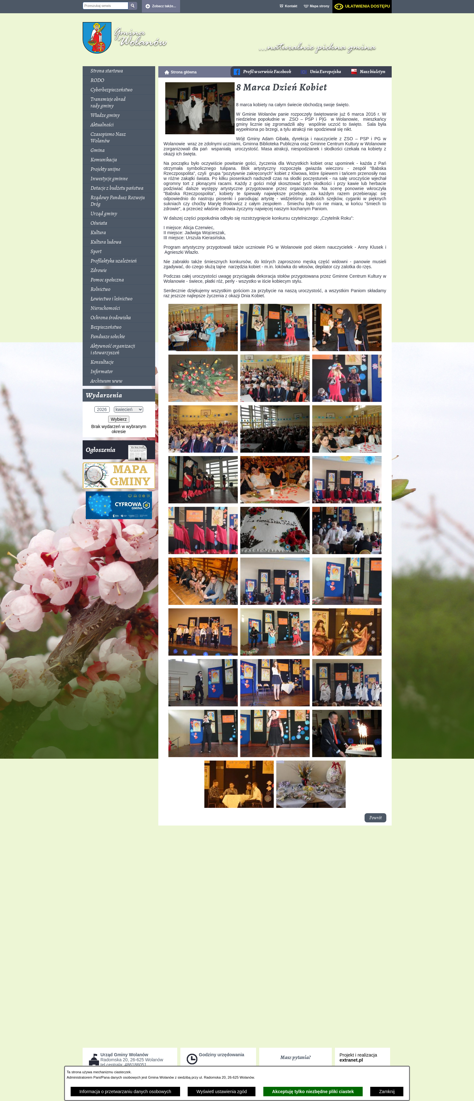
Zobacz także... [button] (164, 6)
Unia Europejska (325, 72)
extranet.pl (351, 1060)
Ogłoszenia (116, 452)
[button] (200, 132)
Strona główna (184, 72)
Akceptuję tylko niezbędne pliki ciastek (313, 1091)
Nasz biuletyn (372, 72)
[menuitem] (119, 71)
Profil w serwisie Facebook (267, 72)
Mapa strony (320, 6)
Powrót (375, 818)
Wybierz (118, 419)
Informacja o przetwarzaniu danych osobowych (125, 1091)
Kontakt (291, 6)
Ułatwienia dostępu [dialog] (367, 6)
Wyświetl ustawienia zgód (221, 1091)
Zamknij (387, 1091)
